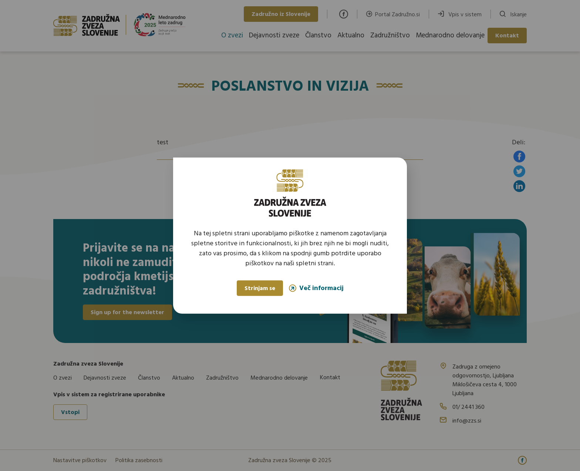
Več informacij (316, 288)
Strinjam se (260, 288)
